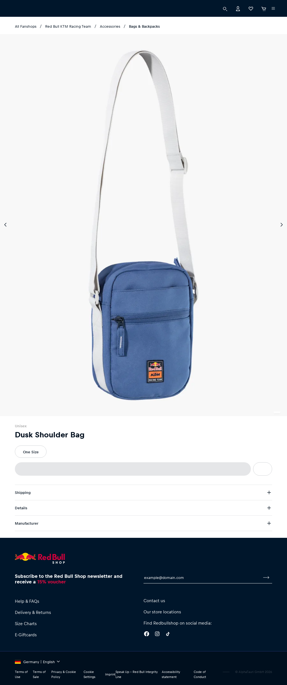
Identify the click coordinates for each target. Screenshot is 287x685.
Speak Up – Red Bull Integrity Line (136, 674)
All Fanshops (25, 26)
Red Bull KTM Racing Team (68, 26)
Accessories (110, 26)
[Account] (238, 9)
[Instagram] (157, 635)
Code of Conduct (200, 674)
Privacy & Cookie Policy (63, 674)
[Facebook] (147, 635)
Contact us (154, 600)
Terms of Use (21, 674)
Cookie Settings (89, 674)
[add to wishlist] (262, 469)
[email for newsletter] (202, 577)
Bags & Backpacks (144, 26)
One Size (31, 451)
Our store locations (162, 611)
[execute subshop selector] (273, 9)
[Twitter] (168, 635)
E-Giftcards (26, 634)
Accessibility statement (171, 674)
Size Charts (26, 623)
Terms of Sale (39, 674)
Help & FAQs (27, 601)
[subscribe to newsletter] (266, 577)
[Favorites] (251, 9)
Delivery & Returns (33, 612)
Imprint (110, 674)
